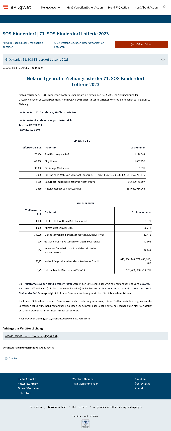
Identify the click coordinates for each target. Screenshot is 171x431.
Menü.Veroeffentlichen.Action (85, 8)
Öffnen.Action (141, 44)
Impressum (35, 407)
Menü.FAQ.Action (118, 8)
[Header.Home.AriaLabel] (17, 7)
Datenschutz (79, 407)
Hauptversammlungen (85, 384)
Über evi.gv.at (142, 384)
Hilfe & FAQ (24, 393)
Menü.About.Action (146, 8)
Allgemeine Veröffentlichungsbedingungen (117, 407)
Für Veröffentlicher (28, 388)
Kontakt (140, 388)
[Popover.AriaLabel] (163, 59)
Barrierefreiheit (57, 407)
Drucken (11, 358)
